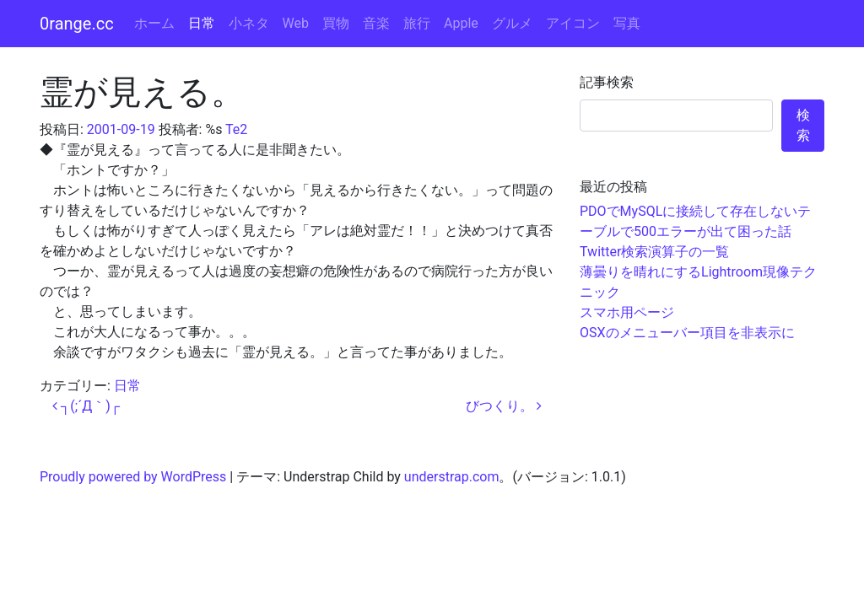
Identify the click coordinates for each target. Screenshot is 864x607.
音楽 (376, 23)
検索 (803, 125)
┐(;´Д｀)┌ (86, 406)
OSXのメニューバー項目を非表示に (687, 333)
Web (296, 23)
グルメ (512, 23)
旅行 (416, 23)
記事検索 (607, 82)
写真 (626, 23)
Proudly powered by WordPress (133, 477)
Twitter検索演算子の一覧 (654, 252)
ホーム (154, 23)
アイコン (573, 23)
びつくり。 (504, 406)
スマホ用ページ (627, 312)
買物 (335, 23)
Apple (461, 23)
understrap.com (452, 477)
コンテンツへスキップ (796, 10)
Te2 (236, 129)
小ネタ (249, 23)
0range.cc (77, 23)
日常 (201, 23)
